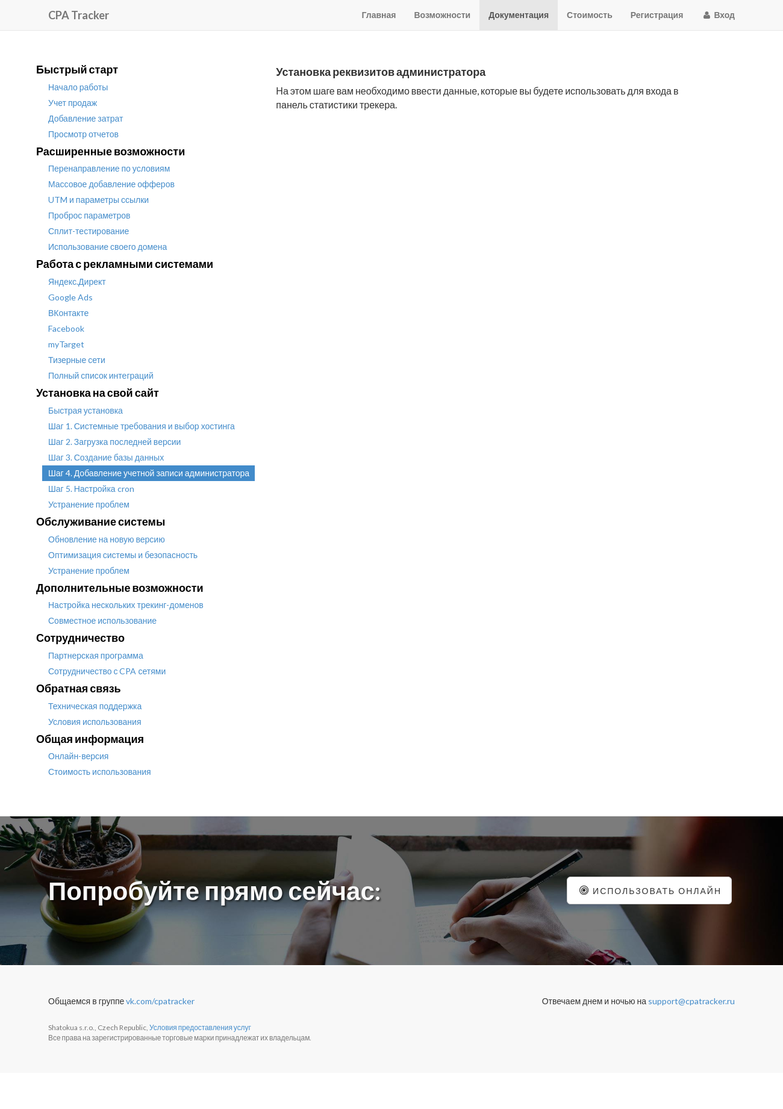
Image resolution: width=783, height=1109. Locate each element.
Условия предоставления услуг (200, 1027)
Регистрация (657, 15)
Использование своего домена (107, 246)
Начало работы (78, 87)
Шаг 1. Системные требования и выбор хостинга (141, 426)
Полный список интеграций (101, 375)
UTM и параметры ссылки (98, 199)
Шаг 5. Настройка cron (91, 488)
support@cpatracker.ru (691, 1001)
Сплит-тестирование (88, 231)
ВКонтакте (68, 313)
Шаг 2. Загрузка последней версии (114, 441)
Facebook (66, 328)
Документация (518, 15)
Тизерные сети (76, 360)
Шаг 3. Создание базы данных (106, 457)
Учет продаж (72, 103)
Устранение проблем (88, 504)
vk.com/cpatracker (160, 1001)
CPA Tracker (78, 15)
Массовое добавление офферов (111, 184)
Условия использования (95, 721)
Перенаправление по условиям (109, 168)
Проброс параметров (89, 215)
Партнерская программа (95, 655)
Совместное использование (102, 620)
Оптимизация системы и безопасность (123, 555)
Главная (379, 15)
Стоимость (590, 15)
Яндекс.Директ (77, 281)
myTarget (66, 344)
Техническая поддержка (95, 706)
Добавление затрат (85, 118)
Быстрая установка (85, 410)
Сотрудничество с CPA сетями (107, 671)
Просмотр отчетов (83, 134)
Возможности (442, 15)
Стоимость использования (99, 771)
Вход (718, 15)
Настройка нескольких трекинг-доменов (126, 605)
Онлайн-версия (78, 756)
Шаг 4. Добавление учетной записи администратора (148, 473)
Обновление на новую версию (106, 539)
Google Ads (70, 297)
